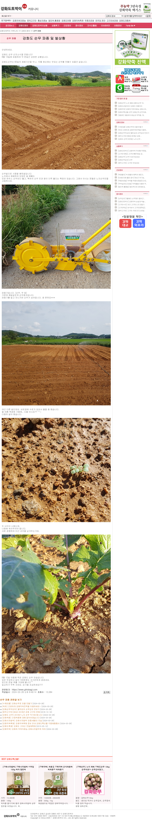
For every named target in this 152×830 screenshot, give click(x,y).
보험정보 (118, 25)
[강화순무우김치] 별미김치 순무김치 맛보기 (133, 133)
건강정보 (67, 25)
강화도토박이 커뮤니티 (9, 31)
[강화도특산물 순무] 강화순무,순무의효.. (132, 112)
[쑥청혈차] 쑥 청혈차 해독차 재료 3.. (131, 174)
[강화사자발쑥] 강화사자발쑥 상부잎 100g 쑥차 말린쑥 (18, 768)
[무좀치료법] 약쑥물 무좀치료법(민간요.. (132, 180)
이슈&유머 (105, 25)
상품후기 (55, 25)
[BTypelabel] (114, 16)
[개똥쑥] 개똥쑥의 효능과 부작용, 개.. (131, 115)
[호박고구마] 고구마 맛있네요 (128, 163)
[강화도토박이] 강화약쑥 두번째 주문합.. (132, 150)
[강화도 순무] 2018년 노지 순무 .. (130, 139)
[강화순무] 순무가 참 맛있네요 (129, 156)
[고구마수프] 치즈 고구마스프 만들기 (131, 204)
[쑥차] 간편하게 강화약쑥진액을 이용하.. (132, 130)
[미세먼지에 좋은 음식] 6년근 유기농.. (131, 177)
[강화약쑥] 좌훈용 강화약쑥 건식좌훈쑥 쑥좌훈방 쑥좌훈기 (55, 768)
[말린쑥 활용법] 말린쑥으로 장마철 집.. (132, 186)
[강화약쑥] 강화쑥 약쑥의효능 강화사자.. (132, 109)
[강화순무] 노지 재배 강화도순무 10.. (131, 103)
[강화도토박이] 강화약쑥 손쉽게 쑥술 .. (132, 201)
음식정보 (79, 25)
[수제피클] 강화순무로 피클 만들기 (130, 127)
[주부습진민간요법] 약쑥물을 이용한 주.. (132, 183)
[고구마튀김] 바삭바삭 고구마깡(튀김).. (132, 207)
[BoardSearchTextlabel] (135, 16)
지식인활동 (92, 25)
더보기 (145, 145)
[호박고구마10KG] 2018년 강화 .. (129, 136)
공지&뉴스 (8, 25)
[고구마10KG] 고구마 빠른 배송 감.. (130, 153)
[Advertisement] (56, 739)
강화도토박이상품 (39, 25)
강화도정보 (23, 25)
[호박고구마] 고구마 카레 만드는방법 (131, 210)
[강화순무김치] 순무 (125, 160)
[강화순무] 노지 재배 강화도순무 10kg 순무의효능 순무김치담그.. (92, 768)
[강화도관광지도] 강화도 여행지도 (130, 106)
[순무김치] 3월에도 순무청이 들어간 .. (131, 198)
